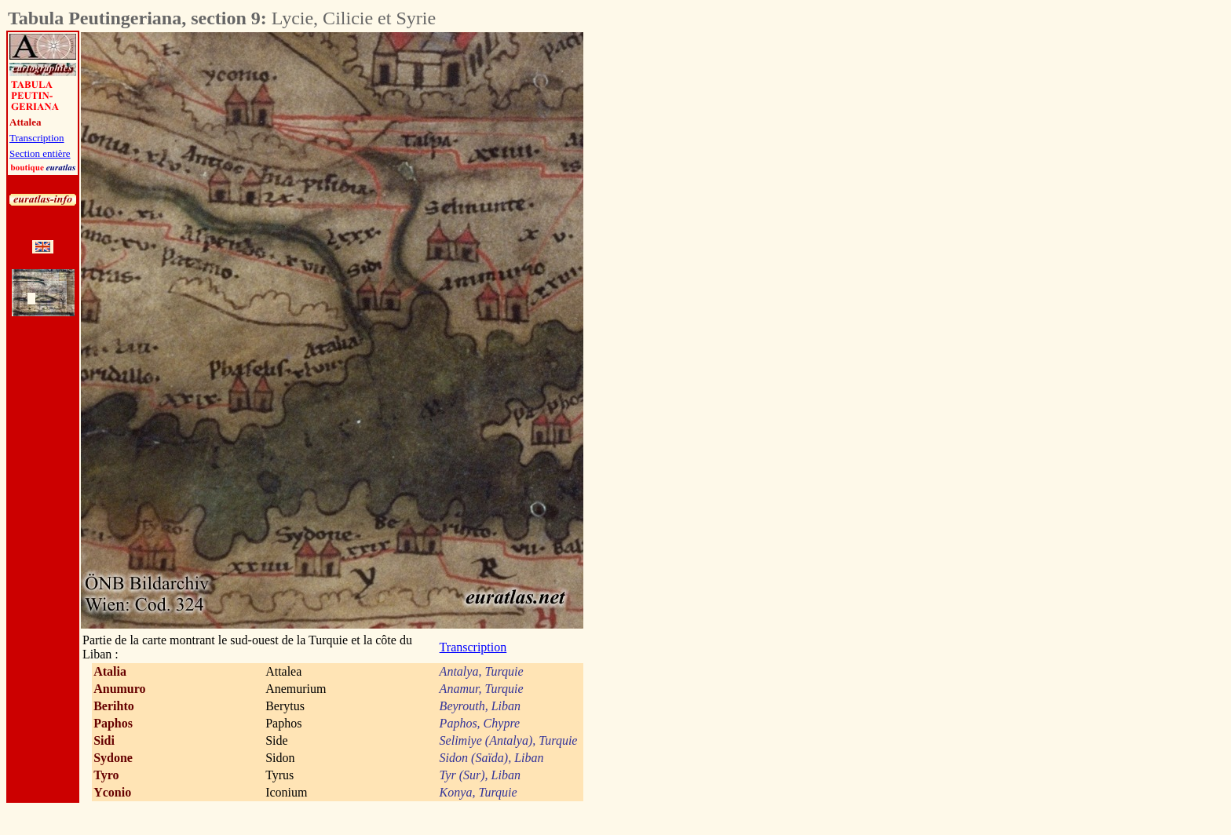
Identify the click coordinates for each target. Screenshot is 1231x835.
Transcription (36, 138)
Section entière (40, 153)
